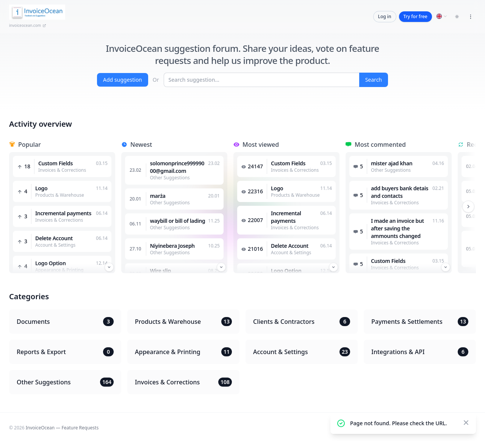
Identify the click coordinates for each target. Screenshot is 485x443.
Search (373, 79)
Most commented (380, 144)
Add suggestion (122, 79)
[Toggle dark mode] (457, 16)
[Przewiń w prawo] (468, 207)
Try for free (415, 16)
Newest (141, 144)
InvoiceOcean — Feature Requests (62, 427)
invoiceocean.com (27, 25)
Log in (384, 16)
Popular (29, 144)
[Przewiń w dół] (109, 267)
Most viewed (260, 144)
